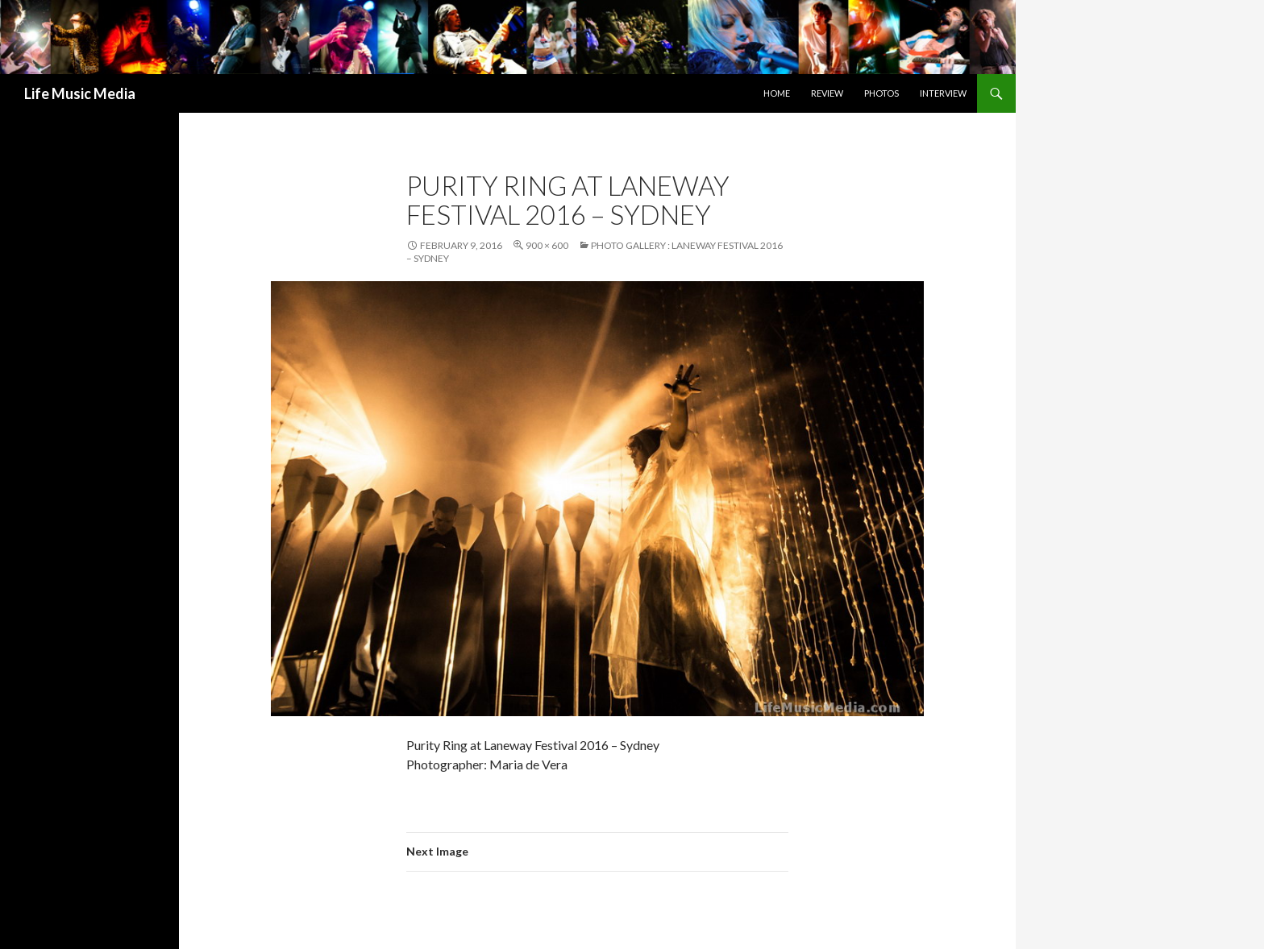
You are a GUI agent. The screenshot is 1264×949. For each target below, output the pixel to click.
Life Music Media (79, 93)
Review (827, 93)
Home (776, 93)
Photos (881, 93)
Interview (943, 93)
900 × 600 (547, 245)
